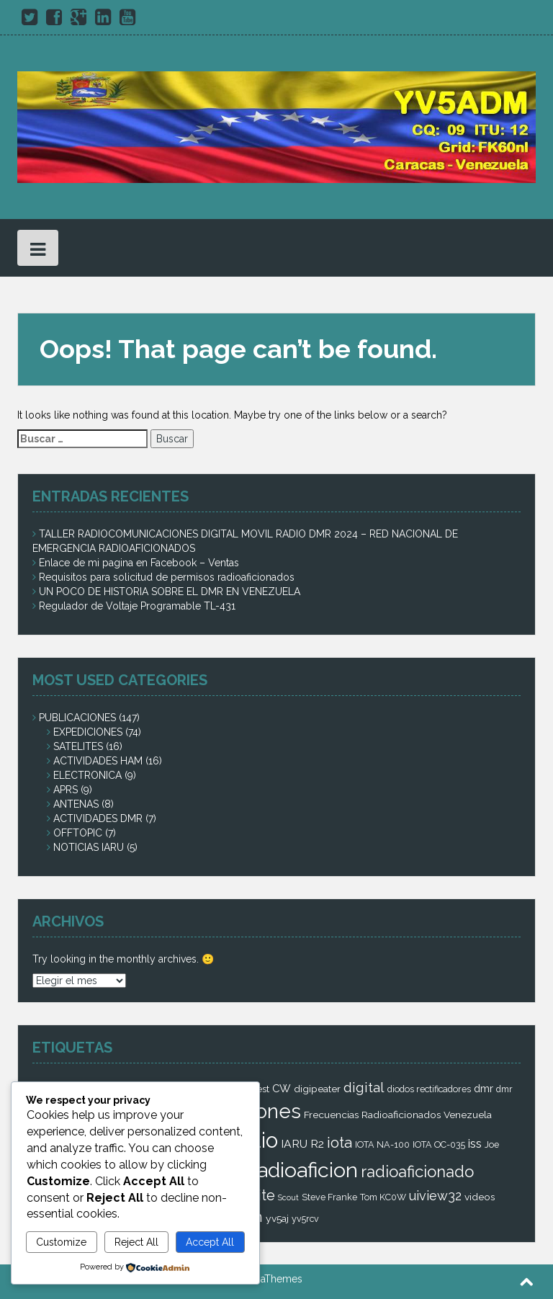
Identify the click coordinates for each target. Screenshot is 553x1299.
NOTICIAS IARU (88, 847)
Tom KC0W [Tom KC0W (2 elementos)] (383, 1197)
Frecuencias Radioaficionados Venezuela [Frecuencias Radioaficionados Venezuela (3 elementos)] (398, 1114)
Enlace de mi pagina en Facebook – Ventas (139, 562)
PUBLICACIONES (77, 717)
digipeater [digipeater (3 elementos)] (317, 1088)
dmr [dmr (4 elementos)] (483, 1088)
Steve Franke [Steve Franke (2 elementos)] (329, 1197)
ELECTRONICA (87, 775)
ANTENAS (76, 804)
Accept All (210, 1242)
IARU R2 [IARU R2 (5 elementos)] (302, 1144)
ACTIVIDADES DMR (98, 818)
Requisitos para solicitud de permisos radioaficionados (167, 577)
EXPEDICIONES (87, 732)
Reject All (136, 1242)
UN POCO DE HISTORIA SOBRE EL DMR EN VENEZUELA (169, 591)
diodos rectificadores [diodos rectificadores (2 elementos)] (429, 1089)
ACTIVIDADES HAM (98, 761)
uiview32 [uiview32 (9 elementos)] (435, 1195)
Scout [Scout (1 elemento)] (288, 1197)
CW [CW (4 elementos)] (281, 1088)
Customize (61, 1242)
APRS (65, 789)
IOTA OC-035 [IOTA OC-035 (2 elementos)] (439, 1144)
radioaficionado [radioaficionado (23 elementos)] (417, 1171)
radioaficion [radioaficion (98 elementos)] (304, 1170)
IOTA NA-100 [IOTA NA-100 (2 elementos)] (382, 1144)
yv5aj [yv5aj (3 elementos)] (277, 1218)
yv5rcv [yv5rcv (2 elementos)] (305, 1218)
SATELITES (78, 746)
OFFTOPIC (77, 833)
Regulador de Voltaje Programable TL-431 (137, 606)
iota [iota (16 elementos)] (339, 1142)
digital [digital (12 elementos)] (364, 1087)
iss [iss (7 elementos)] (475, 1143)
